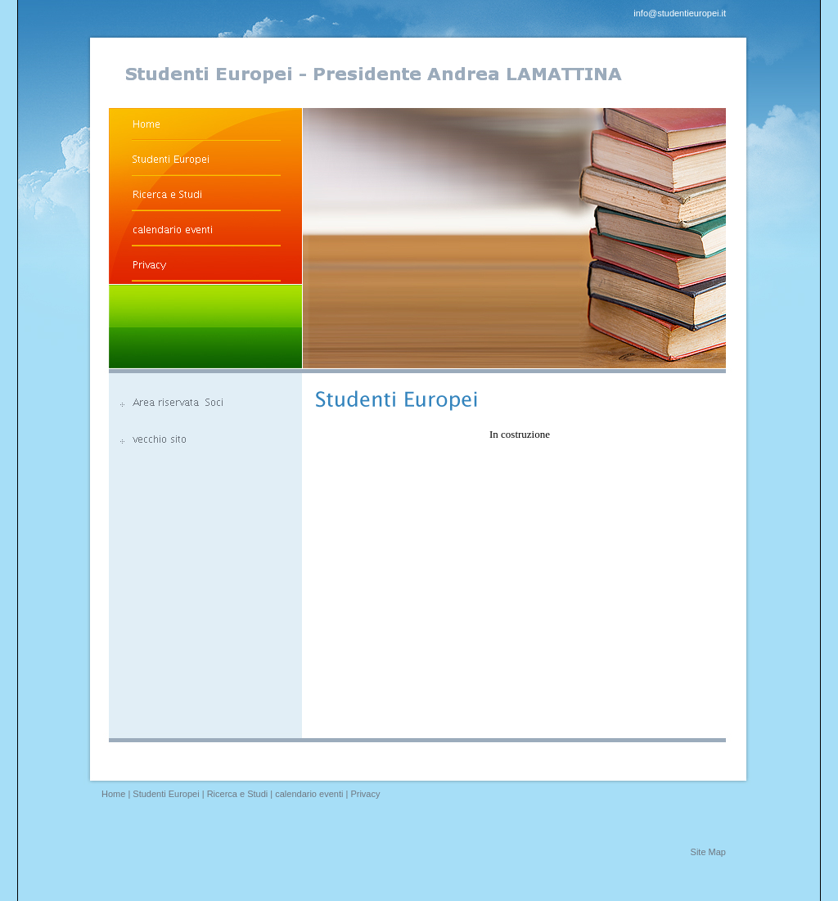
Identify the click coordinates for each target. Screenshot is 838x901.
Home (113, 794)
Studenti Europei (166, 794)
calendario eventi (309, 794)
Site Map (708, 852)
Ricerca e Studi (237, 794)
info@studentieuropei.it (679, 13)
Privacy (365, 794)
